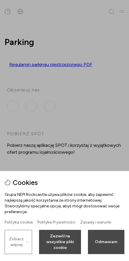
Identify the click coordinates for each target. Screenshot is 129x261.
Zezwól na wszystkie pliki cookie (60, 242)
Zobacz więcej (18, 241)
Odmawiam (106, 241)
